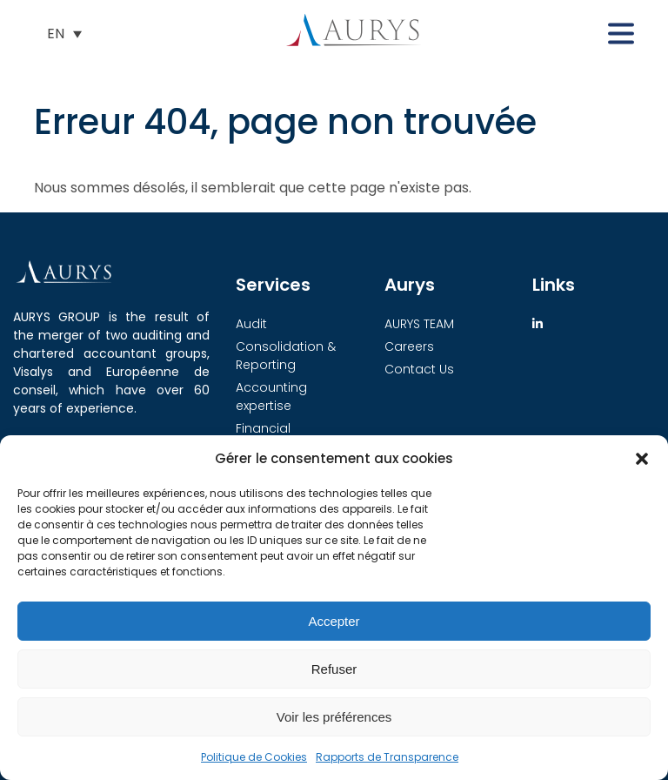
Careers (409, 346)
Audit (251, 324)
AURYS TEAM (419, 324)
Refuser (334, 669)
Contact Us (419, 369)
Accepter (333, 621)
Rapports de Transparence (387, 757)
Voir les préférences (334, 716)
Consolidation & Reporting (286, 355)
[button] (642, 458)
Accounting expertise (271, 396)
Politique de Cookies (254, 757)
